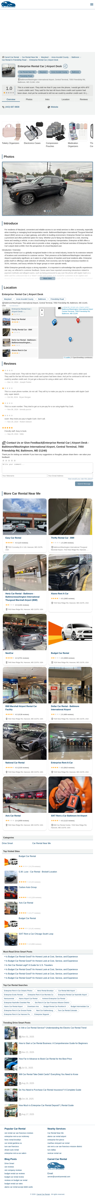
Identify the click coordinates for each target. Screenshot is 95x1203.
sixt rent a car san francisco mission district (52, 1003)
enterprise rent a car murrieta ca (40, 995)
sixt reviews (9, 1167)
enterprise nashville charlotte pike (17, 1003)
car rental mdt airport (66, 991)
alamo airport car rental (28, 999)
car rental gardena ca (13, 1143)
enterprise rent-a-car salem (15, 1153)
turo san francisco (12, 1146)
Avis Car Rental (49, 908)
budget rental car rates (14, 1184)
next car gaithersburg (44, 1010)
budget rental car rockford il (55, 1006)
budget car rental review (14, 1177)
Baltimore (75, 57)
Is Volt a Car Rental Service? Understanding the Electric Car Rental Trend (49, 1033)
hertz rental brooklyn (45, 991)
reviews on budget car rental (16, 1180)
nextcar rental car (54, 1153)
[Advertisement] (49, 29)
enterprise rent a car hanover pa (17, 1014)
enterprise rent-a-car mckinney (17, 1136)
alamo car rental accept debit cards (19, 1187)
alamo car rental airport (13, 1006)
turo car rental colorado (67, 1010)
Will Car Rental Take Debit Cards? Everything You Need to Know (49, 1079)
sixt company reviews (13, 1170)
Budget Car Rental (49, 861)
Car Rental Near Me (30, 57)
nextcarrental (9, 999)
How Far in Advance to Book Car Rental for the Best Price (49, 1064)
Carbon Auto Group (49, 892)
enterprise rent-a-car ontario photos (18, 991)
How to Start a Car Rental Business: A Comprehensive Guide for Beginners (49, 1048)
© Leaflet (67, 357)
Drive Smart (7, 843)
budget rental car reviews (15, 1173)
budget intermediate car (80, 1006)
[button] (78, 321)
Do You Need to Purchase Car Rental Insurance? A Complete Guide (49, 1095)
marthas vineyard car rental (59, 1143)
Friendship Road (26, 76)
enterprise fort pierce (56, 1140)
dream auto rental (12, 1150)
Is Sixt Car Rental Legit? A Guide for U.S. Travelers (29, 965)
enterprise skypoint (41, 1014)
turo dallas (52, 1150)
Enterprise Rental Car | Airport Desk (43, 60)
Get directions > (15, 306)
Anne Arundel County (60, 57)
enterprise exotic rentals (13, 995)
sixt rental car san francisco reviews (19, 1133)
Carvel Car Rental (12, 57)
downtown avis (33, 1006)
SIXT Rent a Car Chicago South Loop (49, 939)
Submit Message (84, 484)
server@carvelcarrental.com (59, 1177)
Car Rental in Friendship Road (14, 60)
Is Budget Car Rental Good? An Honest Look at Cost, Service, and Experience (42, 957)
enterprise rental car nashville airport (72, 995)
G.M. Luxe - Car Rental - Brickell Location (49, 877)
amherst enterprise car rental (53, 999)
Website (54, 107)
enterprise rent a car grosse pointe (17, 1010)
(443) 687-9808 (12, 107)
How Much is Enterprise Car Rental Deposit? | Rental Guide (49, 1110)
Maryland (45, 57)
